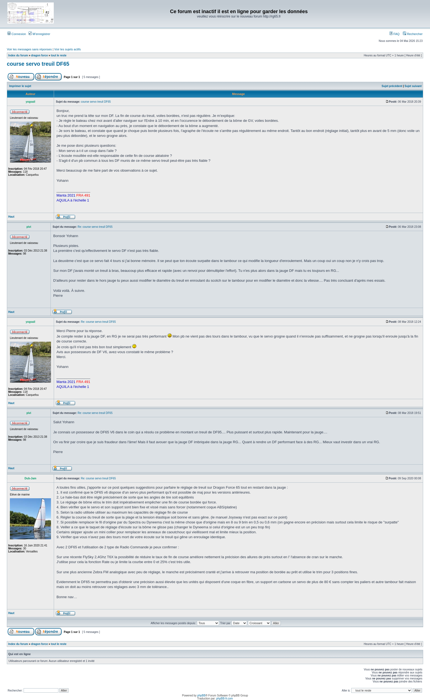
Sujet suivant (412, 86)
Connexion (16, 34)
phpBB (201, 695)
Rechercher (413, 34)
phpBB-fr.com (224, 698)
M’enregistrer (39, 34)
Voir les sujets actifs (67, 49)
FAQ (394, 34)
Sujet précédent (392, 86)
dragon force (39, 55)
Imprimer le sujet (20, 86)
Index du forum (18, 55)
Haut (11, 216)
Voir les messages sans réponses (29, 49)
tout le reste (59, 55)
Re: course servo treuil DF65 (95, 226)
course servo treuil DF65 (38, 64)
